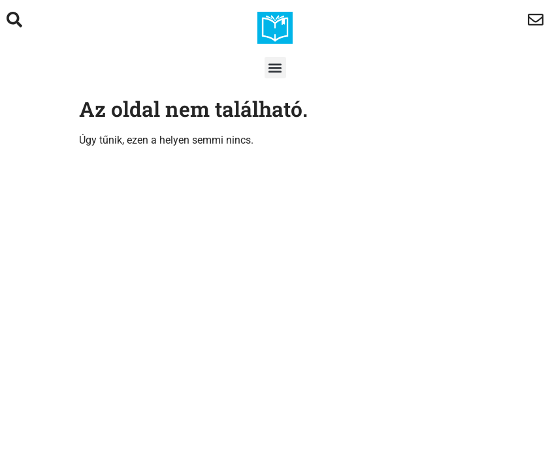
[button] (275, 67)
